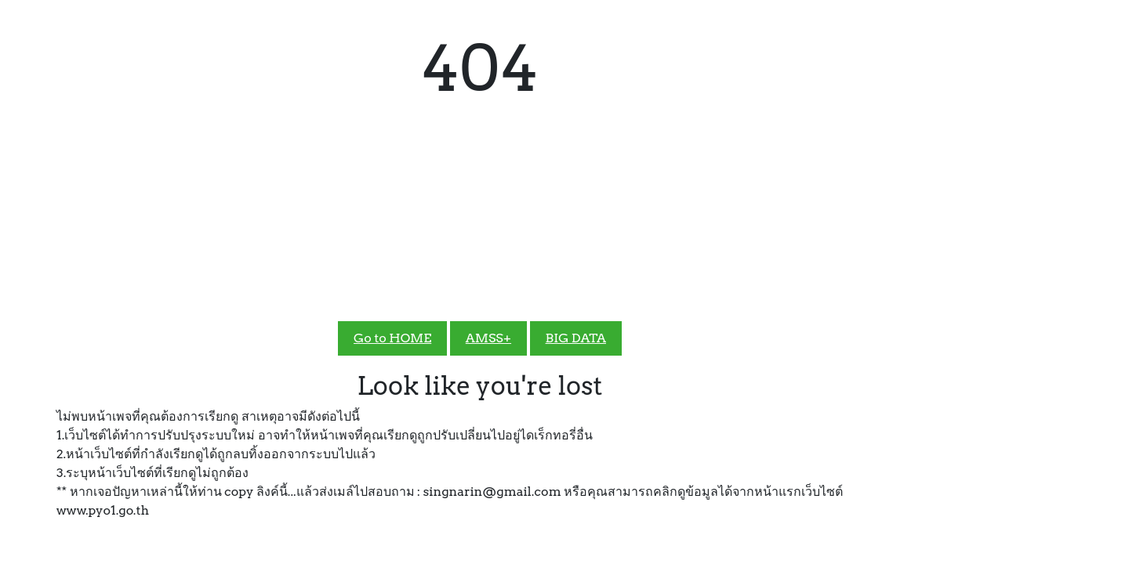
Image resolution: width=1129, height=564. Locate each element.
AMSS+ (488, 338)
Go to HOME (392, 338)
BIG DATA (576, 338)
